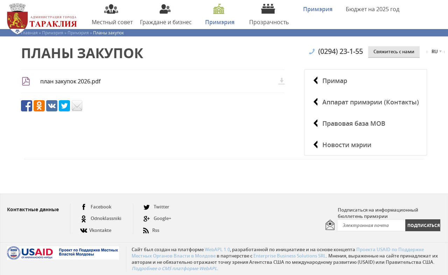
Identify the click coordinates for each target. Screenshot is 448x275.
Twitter (156, 206)
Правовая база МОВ (353, 123)
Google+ (157, 218)
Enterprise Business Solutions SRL (289, 256)
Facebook (95, 206)
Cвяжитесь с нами (393, 51)
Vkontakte (95, 227)
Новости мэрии (346, 144)
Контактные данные (33, 209)
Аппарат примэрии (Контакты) (370, 102)
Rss (151, 227)
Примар (334, 80)
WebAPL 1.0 (217, 249)
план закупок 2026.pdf (70, 81)
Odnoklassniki (100, 218)
